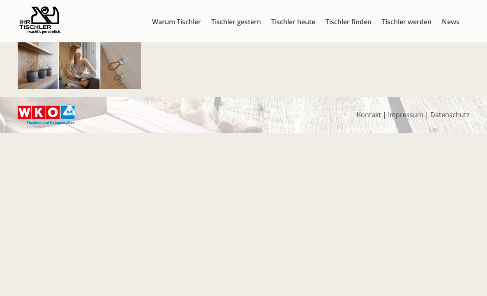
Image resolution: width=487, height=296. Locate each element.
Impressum (405, 114)
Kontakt (369, 114)
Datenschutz (450, 114)
